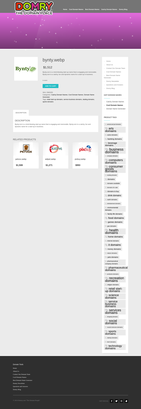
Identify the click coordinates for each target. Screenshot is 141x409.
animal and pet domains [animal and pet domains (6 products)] (114, 124)
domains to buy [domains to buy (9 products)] (113, 191)
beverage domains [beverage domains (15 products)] (111, 144)
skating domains (88, 99)
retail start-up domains (55, 99)
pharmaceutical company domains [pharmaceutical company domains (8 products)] (111, 262)
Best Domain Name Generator (112, 76)
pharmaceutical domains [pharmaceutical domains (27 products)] (116, 269)
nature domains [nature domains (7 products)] (112, 253)
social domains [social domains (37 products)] (111, 322)
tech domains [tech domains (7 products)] (111, 342)
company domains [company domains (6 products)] (112, 156)
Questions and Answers (114, 85)
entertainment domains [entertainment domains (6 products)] (113, 203)
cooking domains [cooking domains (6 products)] (112, 175)
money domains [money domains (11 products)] (114, 249)
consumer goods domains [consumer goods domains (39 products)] (114, 169)
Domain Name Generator (115, 109)
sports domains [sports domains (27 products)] (110, 332)
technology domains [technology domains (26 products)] (113, 347)
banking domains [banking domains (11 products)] (115, 139)
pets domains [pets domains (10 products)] (113, 257)
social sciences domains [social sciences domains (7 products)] (115, 327)
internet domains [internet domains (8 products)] (113, 241)
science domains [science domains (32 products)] (112, 296)
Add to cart (50, 86)
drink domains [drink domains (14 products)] (114, 195)
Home (108, 61)
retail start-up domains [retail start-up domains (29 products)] (113, 290)
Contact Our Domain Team (115, 68)
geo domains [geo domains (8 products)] (111, 226)
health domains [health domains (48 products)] (111, 231)
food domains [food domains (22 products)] (116, 218)
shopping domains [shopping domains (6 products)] (112, 316)
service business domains (73, 99)
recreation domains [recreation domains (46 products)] (114, 279)
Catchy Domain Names (59, 95)
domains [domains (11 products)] (111, 179)
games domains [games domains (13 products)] (115, 222)
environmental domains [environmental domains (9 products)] (111, 209)
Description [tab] (21, 113)
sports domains (48, 102)
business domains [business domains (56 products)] (114, 151)
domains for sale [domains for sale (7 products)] (112, 187)
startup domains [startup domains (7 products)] (112, 337)
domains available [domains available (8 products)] (113, 183)
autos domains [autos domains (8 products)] (112, 135)
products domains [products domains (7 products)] (112, 274)
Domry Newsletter (112, 81)
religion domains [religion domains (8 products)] (113, 285)
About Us (109, 65)
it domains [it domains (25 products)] (114, 244)
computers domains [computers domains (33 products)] (114, 161)
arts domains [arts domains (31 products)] (110, 130)
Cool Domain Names (75, 95)
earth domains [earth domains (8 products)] (112, 199)
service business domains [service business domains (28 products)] (111, 304)
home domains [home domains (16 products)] (115, 236)
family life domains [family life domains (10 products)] (115, 214)
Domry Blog (110, 88)
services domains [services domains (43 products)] (113, 311)
